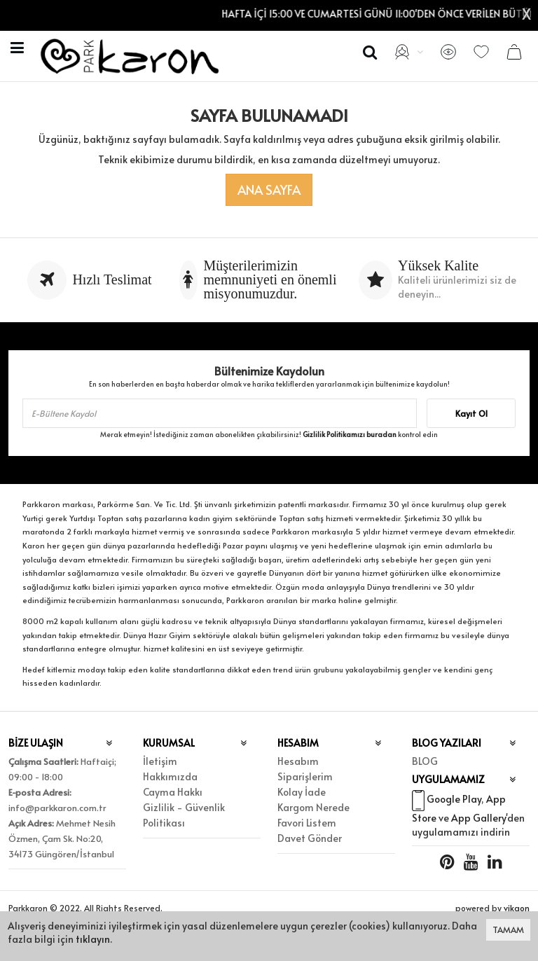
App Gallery (478, 817)
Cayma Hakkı (172, 791)
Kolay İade (301, 791)
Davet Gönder (309, 838)
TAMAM (508, 929)
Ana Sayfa (269, 189)
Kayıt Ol (471, 413)
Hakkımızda (170, 776)
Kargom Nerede (313, 807)
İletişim (160, 761)
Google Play (454, 799)
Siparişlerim (305, 776)
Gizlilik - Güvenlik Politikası (184, 815)
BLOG (425, 761)
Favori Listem (306, 822)
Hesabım (298, 761)
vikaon (517, 907)
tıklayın (93, 939)
